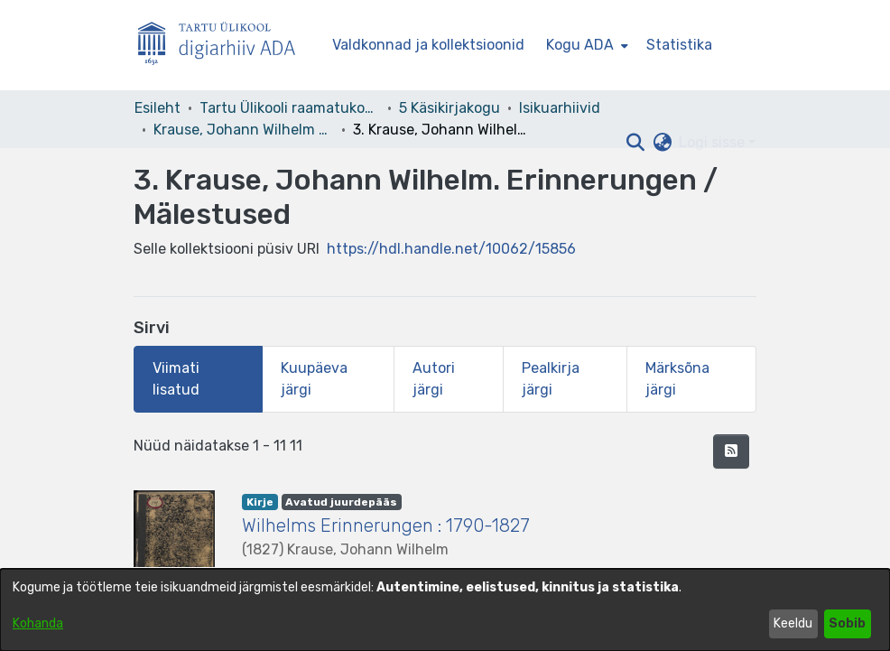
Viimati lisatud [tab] (176, 378)
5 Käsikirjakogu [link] (449, 107)
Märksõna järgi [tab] (677, 378)
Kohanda (38, 623)
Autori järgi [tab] (434, 378)
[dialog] (445, 610)
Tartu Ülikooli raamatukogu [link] (289, 107)
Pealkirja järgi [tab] (550, 378)
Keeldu (793, 623)
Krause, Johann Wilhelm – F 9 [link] (243, 129)
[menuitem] (585, 45)
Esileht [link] (157, 107)
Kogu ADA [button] (580, 44)
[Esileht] (224, 45)
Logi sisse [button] (713, 142)
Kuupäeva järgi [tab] (314, 378)
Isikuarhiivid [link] (559, 107)
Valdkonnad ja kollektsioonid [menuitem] (428, 44)
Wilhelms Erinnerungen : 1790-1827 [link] (386, 525)
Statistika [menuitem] (679, 44)
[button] (635, 142)
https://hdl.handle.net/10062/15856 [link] (451, 248)
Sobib (847, 623)
